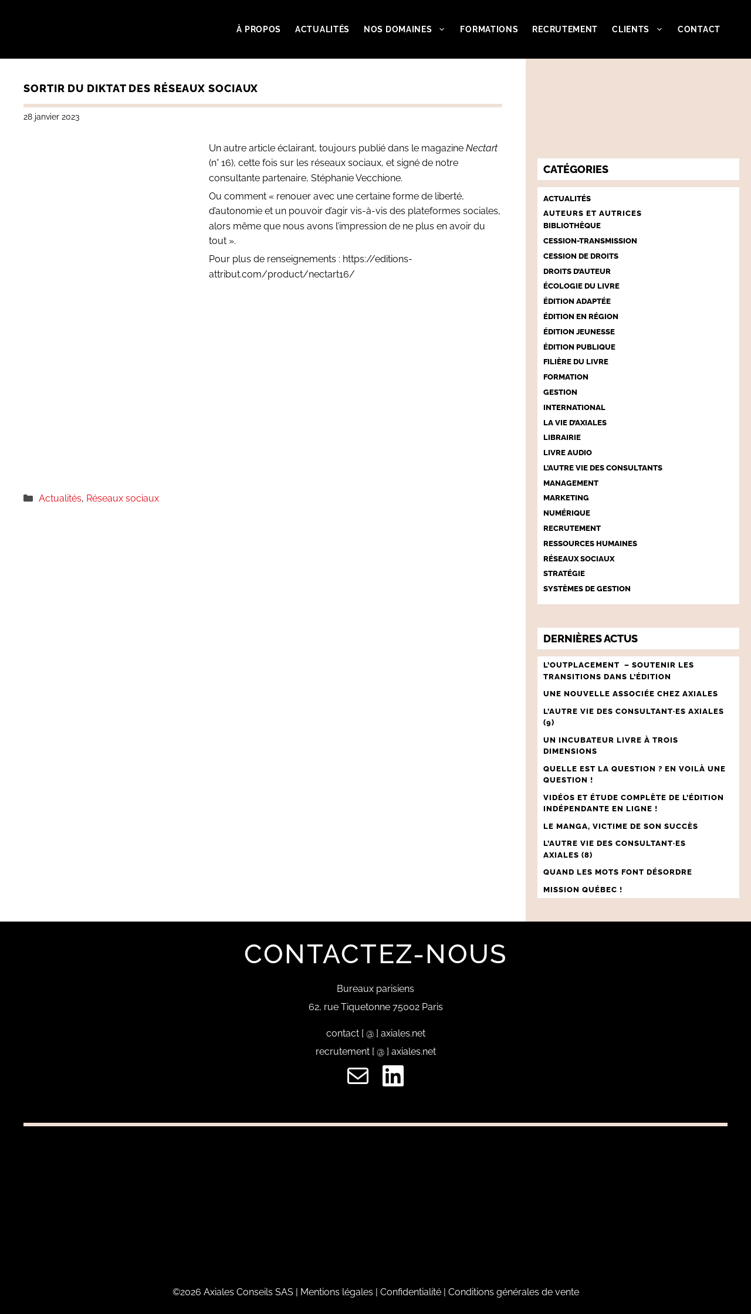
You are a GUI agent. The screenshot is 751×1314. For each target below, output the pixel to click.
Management (570, 483)
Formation (565, 376)
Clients (641, 29)
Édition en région (580, 316)
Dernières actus (590, 638)
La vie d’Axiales (575, 422)
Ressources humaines (590, 543)
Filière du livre (575, 361)
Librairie (562, 437)
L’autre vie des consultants (602, 467)
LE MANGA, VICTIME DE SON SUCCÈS (620, 826)
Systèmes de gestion (587, 588)
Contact (699, 29)
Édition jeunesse (579, 331)
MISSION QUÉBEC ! (583, 889)
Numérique (566, 513)
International (574, 407)
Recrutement (565, 29)
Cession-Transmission (590, 240)
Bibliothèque (572, 225)
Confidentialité (410, 1292)
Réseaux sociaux (122, 498)
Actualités (322, 29)
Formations (489, 29)
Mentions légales (336, 1292)
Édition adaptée (577, 301)
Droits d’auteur (577, 271)
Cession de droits (580, 256)
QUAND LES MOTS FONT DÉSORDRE (619, 872)
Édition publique (579, 347)
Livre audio (567, 452)
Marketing (566, 497)
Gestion (560, 392)
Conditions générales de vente (513, 1292)
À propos (258, 29)
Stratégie (564, 573)
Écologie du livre (581, 286)
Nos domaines (408, 29)
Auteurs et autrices (592, 213)
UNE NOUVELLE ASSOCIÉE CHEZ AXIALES (630, 693)
